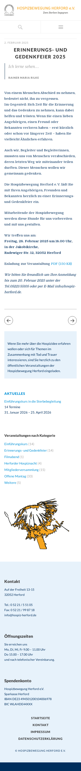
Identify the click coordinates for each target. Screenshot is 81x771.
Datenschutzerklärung (40, 738)
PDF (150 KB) (61, 264)
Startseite (40, 718)
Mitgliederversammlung (21, 470)
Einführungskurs (16, 444)
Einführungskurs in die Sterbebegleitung (32, 401)
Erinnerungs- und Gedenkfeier (25, 450)
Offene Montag (15, 476)
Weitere (10, 482)
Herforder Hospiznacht (20, 463)
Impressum (40, 732)
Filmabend (11, 457)
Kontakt (41, 725)
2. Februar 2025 (16, 42)
